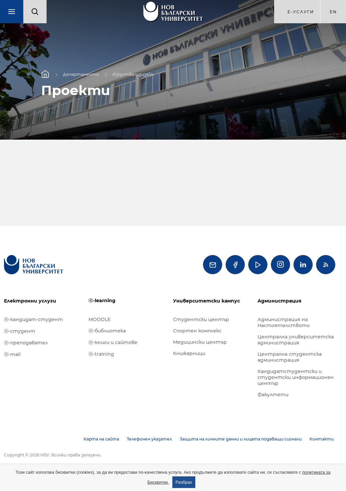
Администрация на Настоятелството (284, 322)
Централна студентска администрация (290, 357)
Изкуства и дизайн (133, 73)
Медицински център (200, 342)
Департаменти (81, 73)
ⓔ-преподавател (26, 343)
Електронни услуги (30, 301)
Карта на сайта (101, 438)
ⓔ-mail (12, 354)
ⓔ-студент (19, 331)
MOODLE (99, 319)
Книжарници (189, 353)
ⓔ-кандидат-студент (33, 319)
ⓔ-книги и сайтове (112, 342)
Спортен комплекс (197, 331)
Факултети (273, 395)
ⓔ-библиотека (107, 331)
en (333, 11)
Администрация (279, 301)
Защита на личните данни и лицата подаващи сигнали (241, 438)
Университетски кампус (206, 301)
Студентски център (201, 319)
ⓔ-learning (101, 301)
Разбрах (184, 482)
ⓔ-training (101, 354)
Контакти (321, 438)
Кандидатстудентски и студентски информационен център (296, 377)
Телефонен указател (149, 438)
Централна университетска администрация (296, 340)
